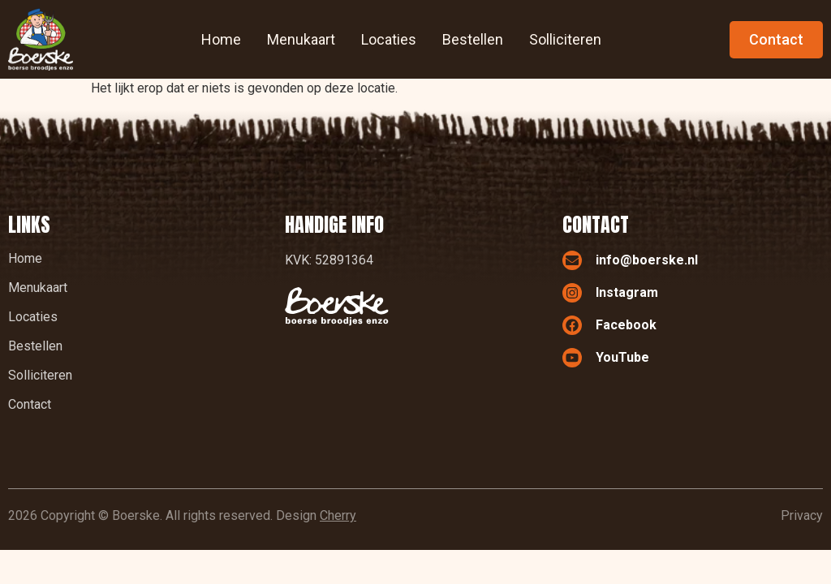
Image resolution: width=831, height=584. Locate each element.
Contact (29, 404)
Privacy (802, 515)
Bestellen (472, 40)
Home (221, 40)
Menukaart (301, 40)
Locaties (388, 40)
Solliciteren (565, 40)
